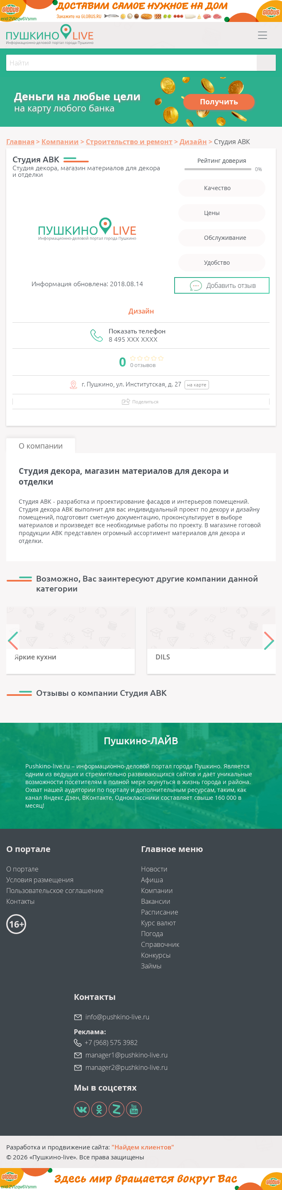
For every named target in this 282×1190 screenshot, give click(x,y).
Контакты (20, 901)
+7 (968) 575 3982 (111, 1042)
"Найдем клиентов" (143, 1147)
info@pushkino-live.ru (117, 1016)
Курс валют (158, 922)
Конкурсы (156, 955)
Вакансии (155, 901)
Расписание (159, 912)
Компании (157, 890)
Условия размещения (39, 879)
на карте (197, 384)
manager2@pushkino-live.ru (126, 1067)
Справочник (160, 944)
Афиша (152, 879)
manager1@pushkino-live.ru (126, 1055)
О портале (22, 869)
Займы (151, 965)
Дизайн (141, 311)
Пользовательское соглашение (55, 890)
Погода (152, 933)
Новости (154, 869)
